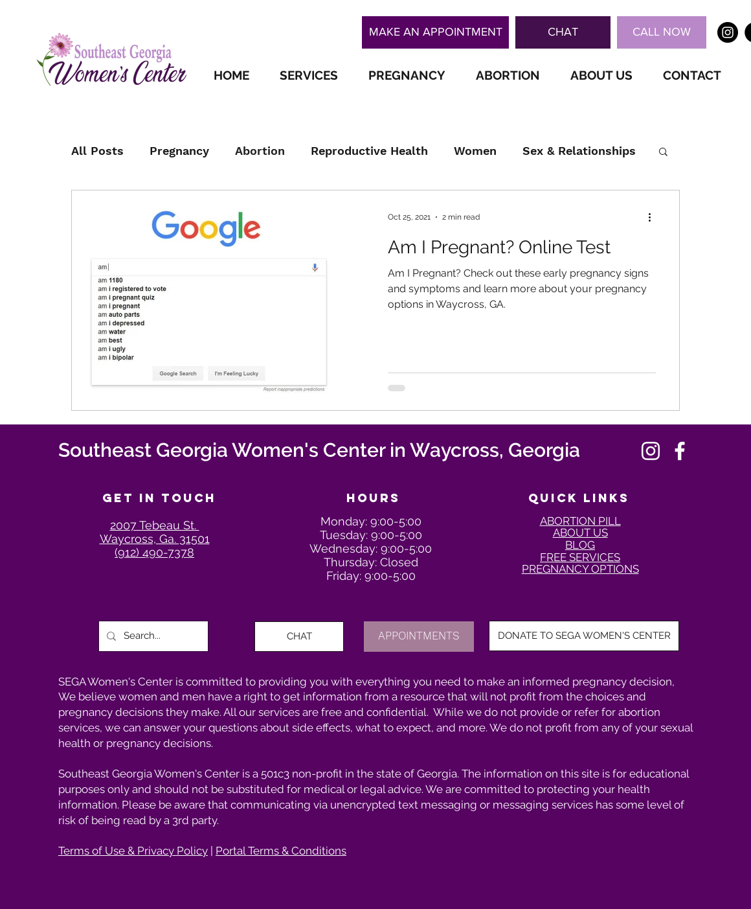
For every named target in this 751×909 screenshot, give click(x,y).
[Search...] (152, 636)
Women (475, 150)
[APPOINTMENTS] (419, 636)
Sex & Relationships (579, 150)
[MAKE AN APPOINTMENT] (435, 32)
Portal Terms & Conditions (281, 850)
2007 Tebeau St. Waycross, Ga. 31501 (155, 532)
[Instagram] (650, 451)
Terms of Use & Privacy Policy (133, 850)
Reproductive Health (369, 150)
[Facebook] (679, 451)
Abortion (260, 150)
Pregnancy (179, 150)
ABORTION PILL (580, 520)
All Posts (97, 150)
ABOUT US (580, 532)
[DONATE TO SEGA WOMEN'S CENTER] (584, 636)
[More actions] (654, 217)
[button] (563, 32)
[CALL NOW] (661, 32)
